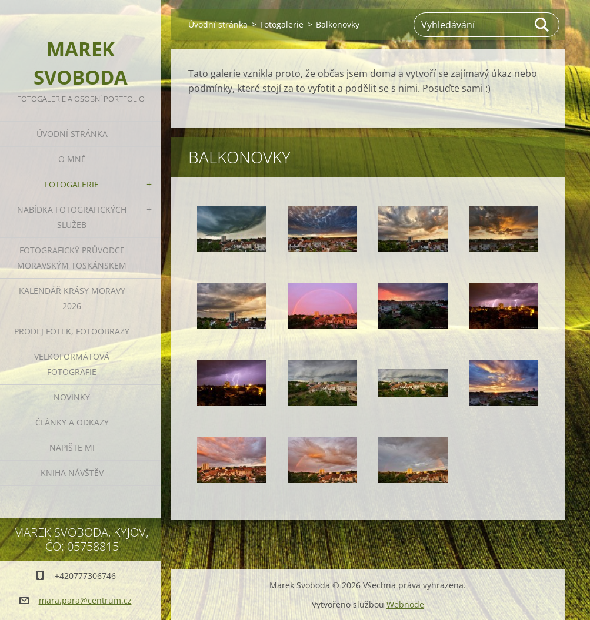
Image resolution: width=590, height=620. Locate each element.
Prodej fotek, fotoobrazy (71, 331)
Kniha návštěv (72, 472)
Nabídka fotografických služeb (71, 217)
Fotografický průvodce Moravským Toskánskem (71, 257)
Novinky (72, 397)
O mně (72, 159)
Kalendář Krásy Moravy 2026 (72, 298)
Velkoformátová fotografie (71, 364)
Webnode (405, 604)
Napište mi (72, 447)
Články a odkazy (72, 422)
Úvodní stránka (72, 133)
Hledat (542, 24)
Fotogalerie (72, 184)
